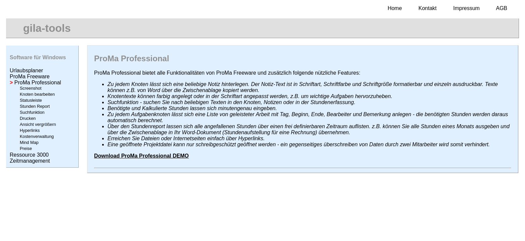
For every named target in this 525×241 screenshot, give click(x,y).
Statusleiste (31, 100)
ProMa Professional (35, 82)
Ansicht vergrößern (38, 124)
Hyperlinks (30, 130)
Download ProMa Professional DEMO (141, 156)
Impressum (466, 8)
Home (395, 8)
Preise (26, 148)
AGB (501, 8)
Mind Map (29, 142)
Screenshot (31, 88)
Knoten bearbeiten (37, 94)
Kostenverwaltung (37, 136)
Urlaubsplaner (26, 70)
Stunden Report (35, 106)
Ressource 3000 (29, 155)
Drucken (28, 118)
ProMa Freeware (30, 76)
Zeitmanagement (30, 161)
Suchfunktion (32, 112)
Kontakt (428, 8)
